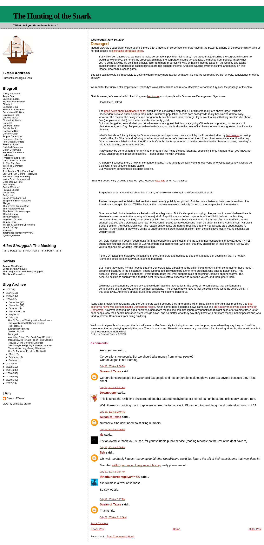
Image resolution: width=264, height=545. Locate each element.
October (13, 308)
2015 (9, 296)
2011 (9, 369)
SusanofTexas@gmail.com (18, 78)
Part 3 (21, 250)
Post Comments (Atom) (120, 536)
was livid (160, 180)
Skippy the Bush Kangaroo (17, 200)
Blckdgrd (7, 104)
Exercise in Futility (12, 139)
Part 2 (13, 250)
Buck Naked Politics (13, 112)
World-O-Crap (10, 227)
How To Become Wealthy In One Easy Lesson (30, 320)
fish (102, 452)
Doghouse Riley (11, 131)
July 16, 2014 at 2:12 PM (112, 387)
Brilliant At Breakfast (13, 109)
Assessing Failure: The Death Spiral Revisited (30, 337)
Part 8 (58, 250)
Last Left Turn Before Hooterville (20, 173)
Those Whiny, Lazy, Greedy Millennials (26, 348)
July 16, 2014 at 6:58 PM (112, 447)
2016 (9, 292)
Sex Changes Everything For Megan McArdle (30, 345)
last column (232, 135)
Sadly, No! (8, 195)
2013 (9, 363)
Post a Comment (99, 523)
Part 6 (43, 250)
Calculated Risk (11, 114)
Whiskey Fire (9, 222)
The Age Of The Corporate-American (26, 343)
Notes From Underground (16, 179)
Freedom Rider (11, 144)
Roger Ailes (9, 192)
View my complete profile (17, 403)
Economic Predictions (18, 329)
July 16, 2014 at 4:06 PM (112, 429)
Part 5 (35, 250)
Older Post (255, 529)
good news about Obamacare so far (125, 110)
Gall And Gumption (13, 147)
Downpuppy (108, 392)
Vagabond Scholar (12, 219)
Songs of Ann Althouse (15, 268)
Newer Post (97, 529)
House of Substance (13, 152)
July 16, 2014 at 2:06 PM (112, 366)
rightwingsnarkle (11, 235)
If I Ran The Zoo (11, 163)
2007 (9, 383)
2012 (9, 366)
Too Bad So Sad (16, 331)
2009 (9, 376)
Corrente (7, 123)
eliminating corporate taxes (127, 50)
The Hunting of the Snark (52, 16)
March (12, 354)
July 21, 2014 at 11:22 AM (113, 517)
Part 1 (6, 250)
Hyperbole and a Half (14, 157)
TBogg (6, 203)
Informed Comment (13, 165)
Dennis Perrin (10, 128)
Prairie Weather (11, 187)
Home (176, 529)
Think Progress (11, 216)
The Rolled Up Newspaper (17, 211)
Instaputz (7, 168)
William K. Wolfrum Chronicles (19, 224)
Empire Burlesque (12, 136)
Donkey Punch (10, 133)
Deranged (13, 334)
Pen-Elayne (9, 184)
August (12, 314)
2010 (9, 373)
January (13, 360)
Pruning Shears (11, 189)
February (14, 357)
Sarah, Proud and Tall (14, 197)
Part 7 (50, 250)
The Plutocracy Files (13, 208)
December (14, 302)
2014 (9, 299)
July (11, 317)
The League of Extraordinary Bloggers (23, 271)
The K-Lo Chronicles (14, 274)
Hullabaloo (8, 155)
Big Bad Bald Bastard (14, 101)
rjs (101, 434)
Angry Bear (9, 96)
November (14, 305)
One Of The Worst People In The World (27, 351)
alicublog (7, 230)
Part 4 (28, 250)
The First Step (15, 326)
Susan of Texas (110, 371)
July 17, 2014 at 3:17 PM (112, 499)
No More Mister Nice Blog (16, 176)
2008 (9, 379)
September (15, 311)
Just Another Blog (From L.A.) (18, 171)
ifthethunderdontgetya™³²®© (120, 476)
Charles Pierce (10, 117)
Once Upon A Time (13, 181)
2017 (9, 289)
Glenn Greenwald (12, 149)
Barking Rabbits (11, 98)
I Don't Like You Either (14, 160)
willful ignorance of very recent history (136, 465)
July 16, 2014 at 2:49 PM (112, 412)
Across (13, 266)
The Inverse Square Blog (16, 206)
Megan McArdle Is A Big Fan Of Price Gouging (30, 340)
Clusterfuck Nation (12, 120)
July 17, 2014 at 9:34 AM (112, 471)
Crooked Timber (11, 125)
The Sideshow (10, 214)
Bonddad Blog (10, 106)
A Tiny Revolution (12, 93)
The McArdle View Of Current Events (26, 323)
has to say (153, 96)
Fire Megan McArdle (13, 141)
